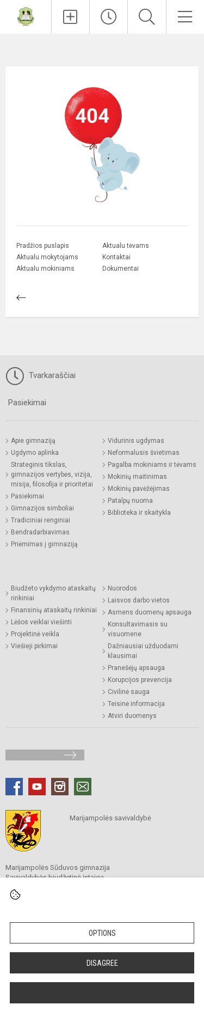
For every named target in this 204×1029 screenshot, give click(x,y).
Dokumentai (120, 268)
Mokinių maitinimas (137, 476)
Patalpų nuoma (130, 500)
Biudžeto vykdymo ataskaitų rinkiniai (53, 593)
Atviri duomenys (132, 716)
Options (102, 933)
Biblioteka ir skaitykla (139, 512)
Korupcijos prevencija (140, 680)
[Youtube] (37, 786)
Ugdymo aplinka (35, 452)
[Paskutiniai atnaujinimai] (108, 17)
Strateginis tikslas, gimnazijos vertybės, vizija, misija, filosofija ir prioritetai (52, 474)
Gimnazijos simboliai (42, 508)
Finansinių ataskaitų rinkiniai (54, 610)
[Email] (82, 786)
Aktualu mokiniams (45, 268)
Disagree (102, 963)
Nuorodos (122, 588)
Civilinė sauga (129, 692)
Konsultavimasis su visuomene (138, 629)
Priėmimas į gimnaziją (44, 544)
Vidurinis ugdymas (136, 441)
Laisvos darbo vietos (139, 600)
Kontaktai (116, 257)
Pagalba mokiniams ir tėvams (152, 464)
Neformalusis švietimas (144, 452)
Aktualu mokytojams (47, 257)
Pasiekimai (27, 402)
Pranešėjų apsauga (136, 668)
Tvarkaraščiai (40, 376)
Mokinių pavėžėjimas (139, 488)
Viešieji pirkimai (34, 646)
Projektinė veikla (35, 634)
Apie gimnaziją (33, 441)
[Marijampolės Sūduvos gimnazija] (25, 15)
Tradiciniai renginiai (40, 520)
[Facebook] (14, 786)
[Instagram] (60, 786)
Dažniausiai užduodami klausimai (143, 651)
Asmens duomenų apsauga (149, 612)
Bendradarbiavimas (40, 532)
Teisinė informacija (136, 704)
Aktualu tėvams (125, 245)
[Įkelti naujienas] (70, 17)
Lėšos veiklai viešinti (41, 622)
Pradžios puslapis (42, 245)
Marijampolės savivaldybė (110, 818)
